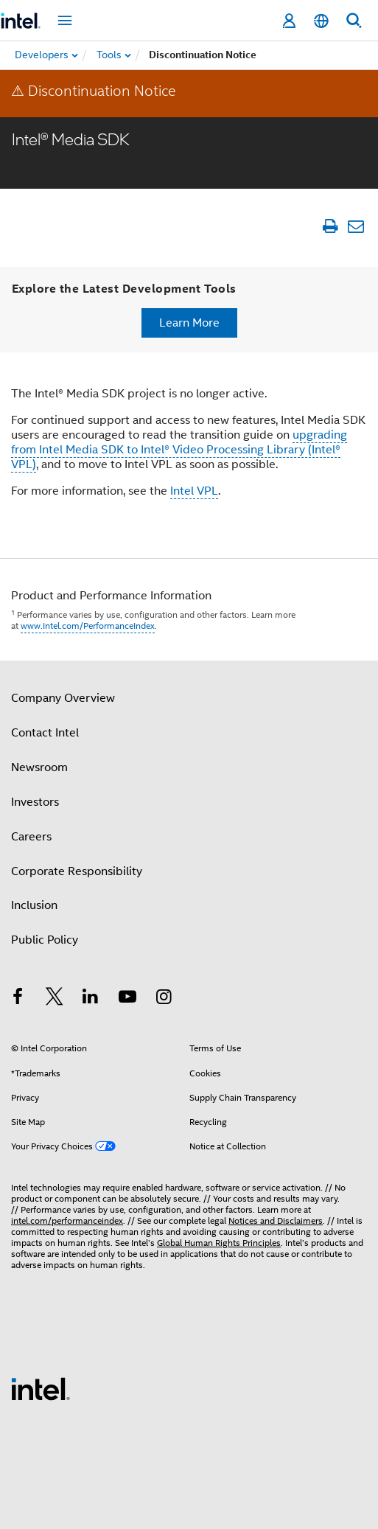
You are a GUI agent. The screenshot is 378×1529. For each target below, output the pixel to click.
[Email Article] (355, 226)
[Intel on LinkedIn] (90, 999)
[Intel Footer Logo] (40, 1388)
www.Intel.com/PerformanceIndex (88, 625)
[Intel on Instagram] (163, 999)
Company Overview (63, 698)
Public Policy (44, 940)
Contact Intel (45, 732)
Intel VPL (194, 491)
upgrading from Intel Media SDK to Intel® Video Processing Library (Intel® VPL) (179, 450)
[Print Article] (329, 226)
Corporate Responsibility (76, 871)
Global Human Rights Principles (219, 1242)
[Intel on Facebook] (17, 999)
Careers (31, 836)
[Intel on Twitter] (54, 999)
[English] (321, 21)
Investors (35, 802)
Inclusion (34, 905)
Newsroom (39, 767)
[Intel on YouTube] (127, 999)
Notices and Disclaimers (275, 1220)
